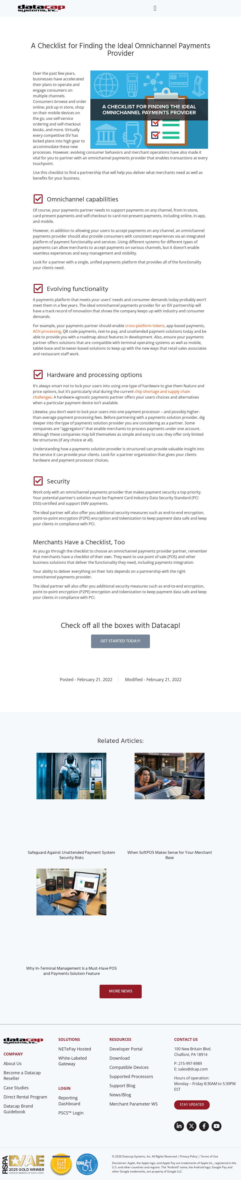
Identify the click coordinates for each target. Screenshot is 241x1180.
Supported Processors (131, 1076)
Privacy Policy (188, 1156)
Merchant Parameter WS (133, 1104)
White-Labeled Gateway (72, 1061)
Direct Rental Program (25, 1097)
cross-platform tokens (145, 325)
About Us (13, 1063)
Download (119, 1058)
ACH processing (47, 331)
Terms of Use (209, 1156)
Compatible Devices (129, 1067)
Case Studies (16, 1087)
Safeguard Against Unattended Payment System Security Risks (71, 855)
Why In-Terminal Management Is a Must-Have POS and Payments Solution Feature (71, 971)
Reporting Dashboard (69, 1100)
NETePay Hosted (74, 1049)
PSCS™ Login (71, 1113)
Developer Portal (126, 1049)
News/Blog (120, 1095)
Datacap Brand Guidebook (18, 1109)
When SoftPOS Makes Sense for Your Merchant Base (169, 855)
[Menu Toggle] (155, 8)
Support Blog (122, 1085)
